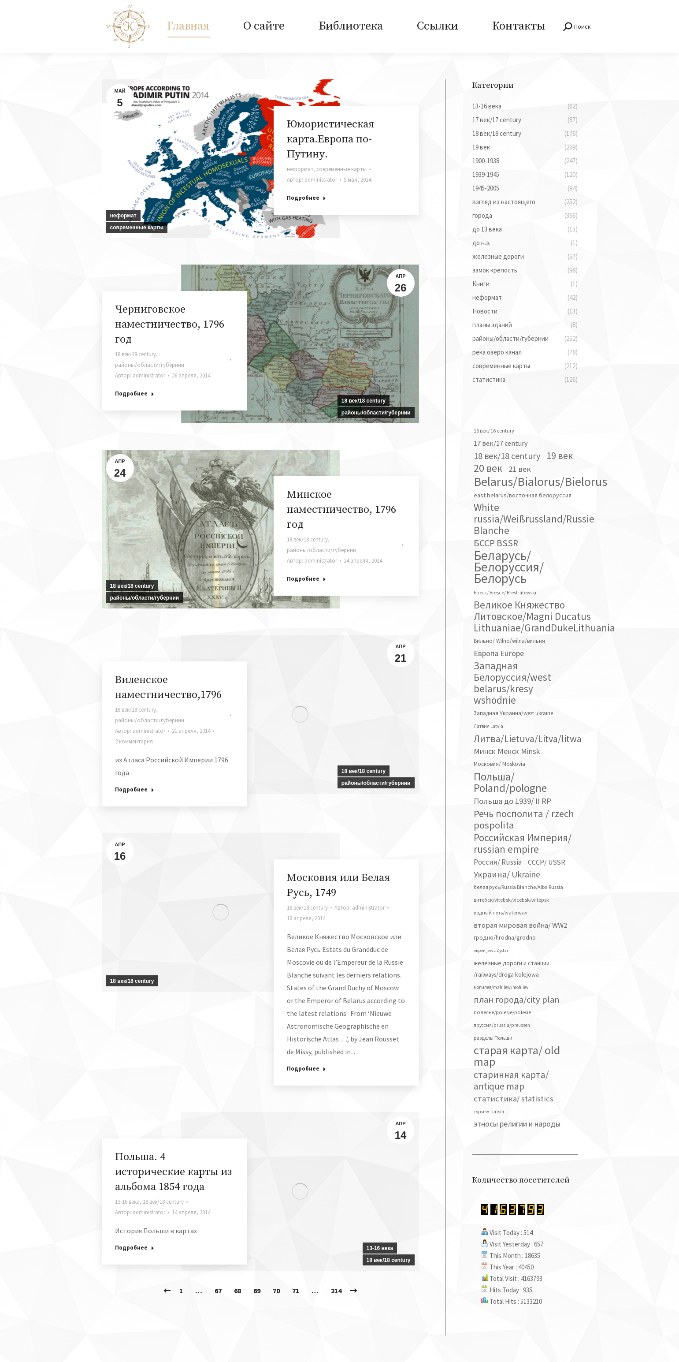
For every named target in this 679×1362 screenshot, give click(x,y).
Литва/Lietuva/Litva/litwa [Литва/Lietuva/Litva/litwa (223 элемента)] (528, 738)
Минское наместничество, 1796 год (341, 509)
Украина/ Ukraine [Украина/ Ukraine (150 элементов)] (507, 874)
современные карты (137, 227)
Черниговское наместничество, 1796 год (169, 324)
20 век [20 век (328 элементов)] (488, 468)
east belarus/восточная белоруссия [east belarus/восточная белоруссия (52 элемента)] (522, 495)
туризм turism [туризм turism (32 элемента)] (489, 1111)
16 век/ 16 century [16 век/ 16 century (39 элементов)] (494, 430)
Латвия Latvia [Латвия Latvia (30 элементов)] (488, 726)
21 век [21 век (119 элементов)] (519, 469)
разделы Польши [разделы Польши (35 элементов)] (493, 1037)
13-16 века (380, 1248)
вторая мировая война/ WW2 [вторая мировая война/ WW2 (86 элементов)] (520, 925)
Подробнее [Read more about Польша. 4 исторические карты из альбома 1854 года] (134, 1247)
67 (218, 1290)
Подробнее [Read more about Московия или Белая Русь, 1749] (306, 1068)
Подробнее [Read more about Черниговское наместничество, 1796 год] (134, 393)
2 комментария (134, 741)
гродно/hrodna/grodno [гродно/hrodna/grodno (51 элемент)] (505, 937)
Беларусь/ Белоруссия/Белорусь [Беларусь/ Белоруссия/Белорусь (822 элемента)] (509, 567)
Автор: (312, 179)
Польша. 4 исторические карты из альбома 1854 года (173, 1172)
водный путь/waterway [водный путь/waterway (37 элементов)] (500, 912)
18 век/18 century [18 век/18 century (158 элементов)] (507, 455)
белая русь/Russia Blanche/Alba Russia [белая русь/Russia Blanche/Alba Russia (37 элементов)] (518, 887)
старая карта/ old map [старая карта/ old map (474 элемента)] (517, 1056)
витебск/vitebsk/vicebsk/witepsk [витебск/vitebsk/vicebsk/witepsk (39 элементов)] (511, 899)
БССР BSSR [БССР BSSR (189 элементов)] (496, 543)
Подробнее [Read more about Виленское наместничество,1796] (134, 789)
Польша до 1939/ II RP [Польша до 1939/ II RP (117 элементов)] (512, 801)
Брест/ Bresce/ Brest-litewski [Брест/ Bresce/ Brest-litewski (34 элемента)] (505, 593)
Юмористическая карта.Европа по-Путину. (330, 139)
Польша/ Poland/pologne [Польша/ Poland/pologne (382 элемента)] (510, 782)
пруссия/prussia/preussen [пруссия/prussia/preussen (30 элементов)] (502, 1025)
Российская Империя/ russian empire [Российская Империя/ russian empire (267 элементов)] (522, 843)
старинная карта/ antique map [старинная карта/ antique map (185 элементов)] (511, 1080)
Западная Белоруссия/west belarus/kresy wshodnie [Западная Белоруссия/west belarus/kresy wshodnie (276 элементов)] (512, 683)
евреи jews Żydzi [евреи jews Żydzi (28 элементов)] (491, 950)
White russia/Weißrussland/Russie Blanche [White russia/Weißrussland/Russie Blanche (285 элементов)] (534, 519)
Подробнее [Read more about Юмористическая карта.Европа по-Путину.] (306, 198)
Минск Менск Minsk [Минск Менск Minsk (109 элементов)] (507, 751)
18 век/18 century (363, 401)
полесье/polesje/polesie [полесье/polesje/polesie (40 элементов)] (502, 1012)
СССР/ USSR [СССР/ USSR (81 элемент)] (546, 862)
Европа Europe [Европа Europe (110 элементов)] (499, 653)
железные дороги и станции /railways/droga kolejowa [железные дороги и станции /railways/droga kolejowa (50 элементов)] (511, 968)
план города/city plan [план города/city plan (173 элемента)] (517, 999)
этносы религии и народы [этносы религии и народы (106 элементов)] (517, 1124)
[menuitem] (188, 26)
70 (276, 1290)
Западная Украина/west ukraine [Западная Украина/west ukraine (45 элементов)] (513, 713)
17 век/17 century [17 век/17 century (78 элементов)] (501, 443)
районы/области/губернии (376, 413)
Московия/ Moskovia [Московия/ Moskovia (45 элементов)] (499, 764)
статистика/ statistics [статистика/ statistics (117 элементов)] (513, 1098)
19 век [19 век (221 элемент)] (559, 455)
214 (336, 1290)
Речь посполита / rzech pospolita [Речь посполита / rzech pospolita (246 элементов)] (524, 819)
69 (256, 1290)
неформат (123, 216)
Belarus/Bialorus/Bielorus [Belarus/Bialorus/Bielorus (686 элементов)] (540, 481)
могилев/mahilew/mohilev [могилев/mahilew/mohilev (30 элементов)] (501, 987)
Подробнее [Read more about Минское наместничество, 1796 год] (306, 578)
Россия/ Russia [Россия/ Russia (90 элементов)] (498, 862)
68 (237, 1290)
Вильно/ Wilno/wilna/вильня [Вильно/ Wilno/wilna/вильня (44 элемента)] (509, 641)
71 (295, 1290)
